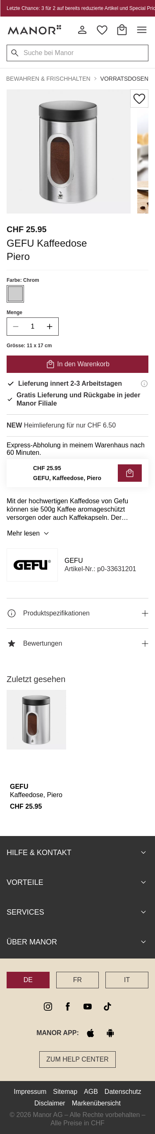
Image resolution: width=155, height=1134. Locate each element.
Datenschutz (123, 1091)
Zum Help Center (77, 1059)
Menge (14, 312)
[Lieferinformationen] (144, 384)
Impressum (30, 1091)
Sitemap (65, 1091)
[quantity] (32, 327)
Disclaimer (49, 1103)
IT (127, 979)
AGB (91, 1091)
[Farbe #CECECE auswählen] (15, 293)
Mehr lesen (29, 533)
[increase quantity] (49, 326)
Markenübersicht (96, 1103)
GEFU (73, 560)
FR (77, 979)
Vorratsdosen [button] (124, 78)
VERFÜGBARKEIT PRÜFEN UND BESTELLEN (77, 475)
